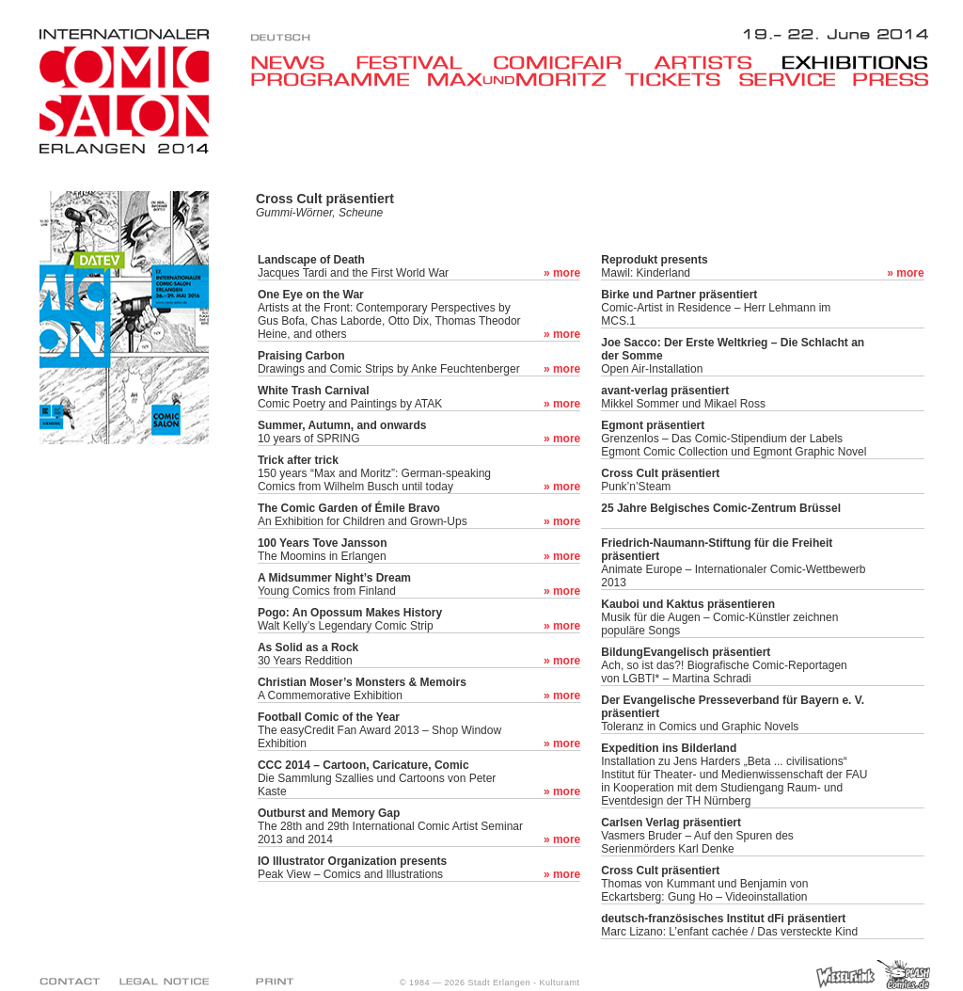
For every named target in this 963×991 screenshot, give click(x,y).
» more (562, 273)
